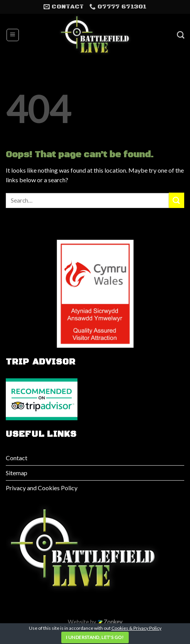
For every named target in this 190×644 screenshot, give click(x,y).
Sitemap (16, 472)
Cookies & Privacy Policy (136, 628)
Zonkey (110, 622)
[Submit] (176, 200)
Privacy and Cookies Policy (41, 487)
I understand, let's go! (95, 637)
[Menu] (13, 35)
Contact (16, 457)
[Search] (180, 35)
